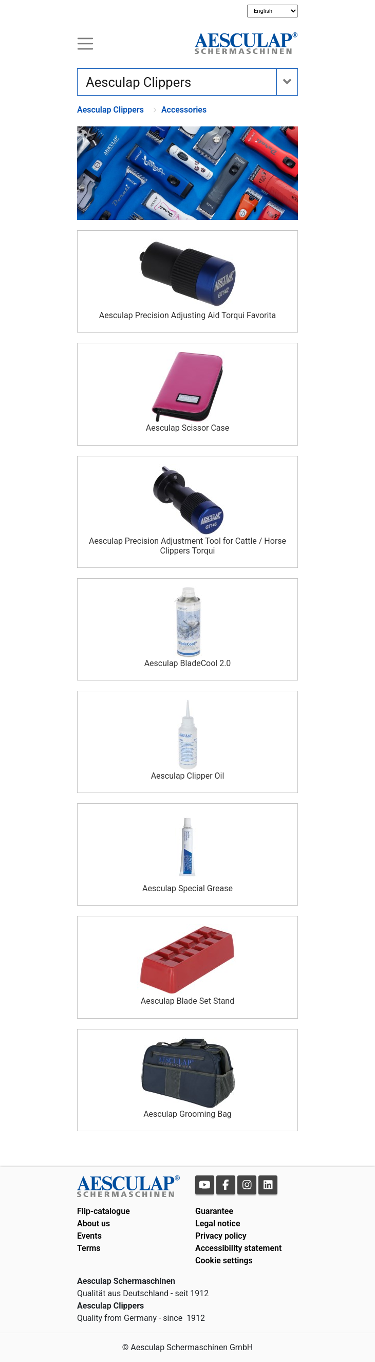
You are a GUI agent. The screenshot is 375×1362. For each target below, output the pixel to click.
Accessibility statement (238, 1248)
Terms (89, 1248)
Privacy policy (221, 1236)
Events (89, 1236)
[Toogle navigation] (85, 43)
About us (93, 1223)
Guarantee (214, 1211)
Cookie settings (224, 1260)
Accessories (184, 110)
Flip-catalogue (103, 1211)
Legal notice (217, 1223)
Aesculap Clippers (110, 110)
